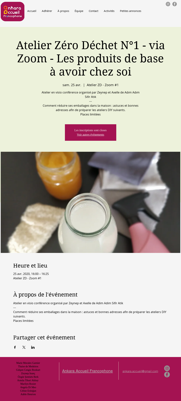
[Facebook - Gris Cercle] (174, 4)
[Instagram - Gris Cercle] (168, 4)
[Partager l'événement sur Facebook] (15, 347)
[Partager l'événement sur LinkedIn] (33, 347)
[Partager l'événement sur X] (24, 347)
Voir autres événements (90, 134)
